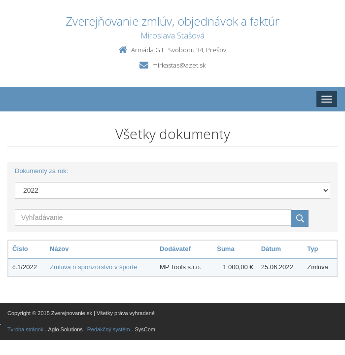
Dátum (271, 248)
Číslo (20, 248)
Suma (225, 248)
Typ (312, 248)
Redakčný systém (108, 329)
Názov (59, 248)
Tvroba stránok (25, 329)
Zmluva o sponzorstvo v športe (93, 267)
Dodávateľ (175, 248)
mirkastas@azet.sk (179, 65)
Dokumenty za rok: (41, 171)
